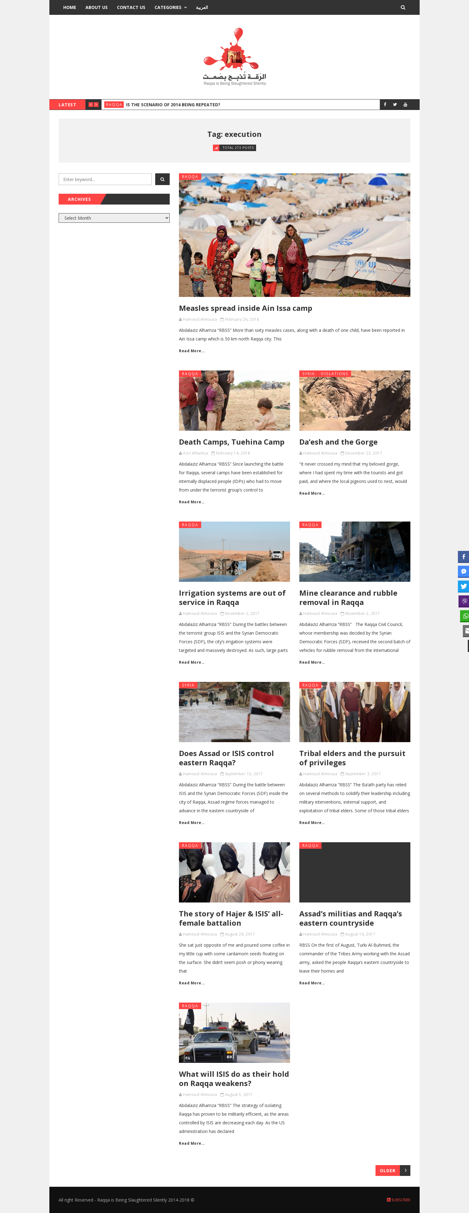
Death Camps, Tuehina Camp (231, 442)
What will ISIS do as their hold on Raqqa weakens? (234, 1078)
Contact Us (131, 7)
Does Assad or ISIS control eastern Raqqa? (226, 757)
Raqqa (114, 104)
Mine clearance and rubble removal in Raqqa (348, 597)
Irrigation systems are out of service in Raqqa (232, 597)
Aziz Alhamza (195, 453)
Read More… (192, 350)
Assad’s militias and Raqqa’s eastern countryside (350, 918)
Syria (308, 373)
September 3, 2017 (363, 773)
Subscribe (398, 1199)
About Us (96, 7)
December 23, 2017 (363, 453)
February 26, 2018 (242, 319)
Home (69, 7)
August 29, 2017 (240, 934)
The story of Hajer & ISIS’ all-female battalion (231, 918)
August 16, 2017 (360, 934)
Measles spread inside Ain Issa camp (245, 308)
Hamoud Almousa (200, 319)
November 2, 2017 (242, 613)
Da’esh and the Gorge (338, 442)
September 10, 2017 (244, 773)
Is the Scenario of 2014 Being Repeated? (173, 105)
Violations (334, 373)
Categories (168, 7)
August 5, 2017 (239, 1094)
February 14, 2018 (233, 453)
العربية (202, 7)
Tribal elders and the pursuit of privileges (352, 757)
